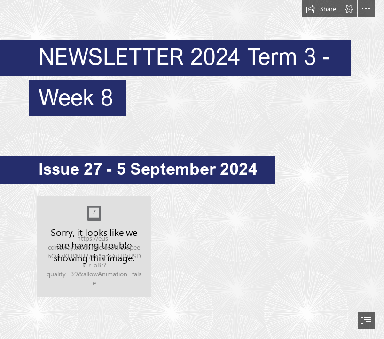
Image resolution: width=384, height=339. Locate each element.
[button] (321, 8)
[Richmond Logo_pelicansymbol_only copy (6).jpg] (94, 246)
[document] (192, 169)
